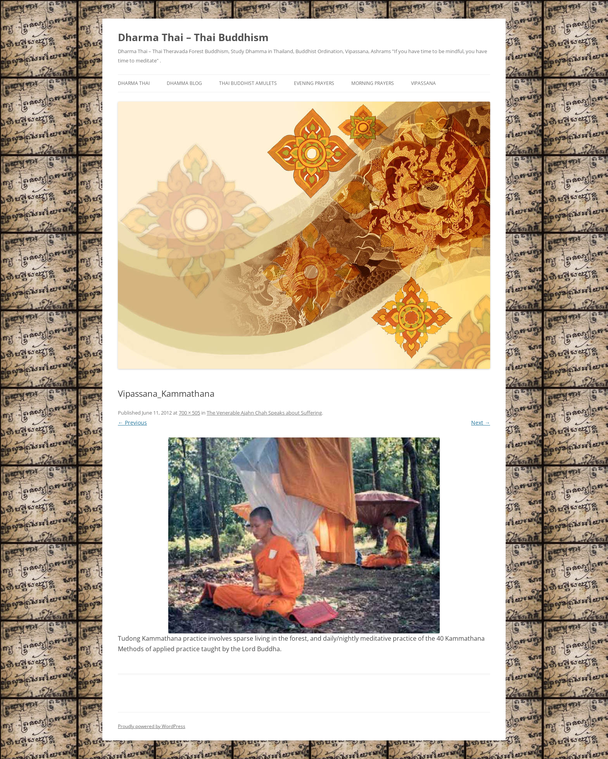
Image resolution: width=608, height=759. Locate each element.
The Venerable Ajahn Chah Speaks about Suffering (264, 412)
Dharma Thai (134, 83)
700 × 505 (189, 412)
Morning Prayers (372, 83)
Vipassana (423, 83)
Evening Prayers (314, 83)
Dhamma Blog (184, 83)
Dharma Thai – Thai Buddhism (193, 37)
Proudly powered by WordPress (151, 726)
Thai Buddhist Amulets (248, 83)
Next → (480, 422)
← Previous (132, 422)
